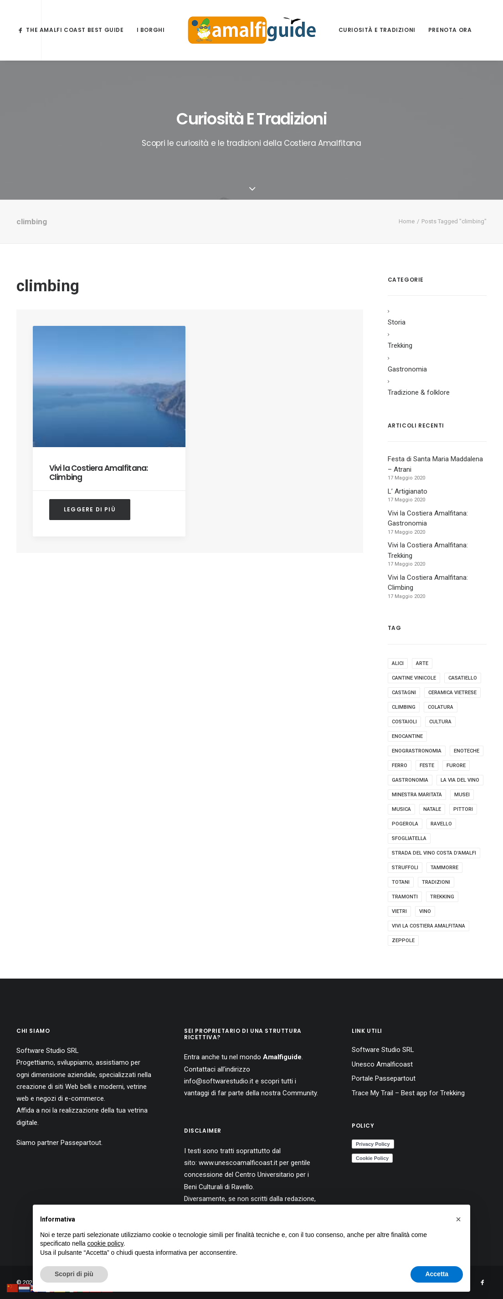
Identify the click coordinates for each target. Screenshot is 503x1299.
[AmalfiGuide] (252, 30)
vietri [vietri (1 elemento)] (399, 911)
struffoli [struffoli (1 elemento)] (405, 868)
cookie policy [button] (105, 1243)
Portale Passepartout (384, 1078)
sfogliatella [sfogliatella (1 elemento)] (409, 838)
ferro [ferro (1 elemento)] (399, 765)
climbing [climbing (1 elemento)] (404, 707)
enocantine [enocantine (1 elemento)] (407, 736)
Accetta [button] (436, 1274)
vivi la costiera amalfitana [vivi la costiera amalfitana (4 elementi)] (428, 926)
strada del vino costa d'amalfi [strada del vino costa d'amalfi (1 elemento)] (434, 853)
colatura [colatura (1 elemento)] (440, 707)
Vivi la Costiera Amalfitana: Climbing (98, 473)
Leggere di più (90, 509)
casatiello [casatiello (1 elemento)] (462, 678)
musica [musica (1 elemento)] (401, 809)
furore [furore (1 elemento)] (456, 765)
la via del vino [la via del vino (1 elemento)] (460, 780)
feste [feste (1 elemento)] (427, 765)
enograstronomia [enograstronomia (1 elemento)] (416, 751)
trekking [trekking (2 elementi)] (442, 897)
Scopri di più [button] (74, 1274)
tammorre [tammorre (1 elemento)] (444, 868)
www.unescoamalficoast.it (238, 1163)
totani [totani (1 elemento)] (401, 882)
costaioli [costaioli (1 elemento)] (404, 722)
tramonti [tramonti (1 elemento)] (405, 897)
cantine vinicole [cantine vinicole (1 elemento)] (414, 678)
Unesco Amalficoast (382, 1064)
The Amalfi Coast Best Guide (74, 30)
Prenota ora (450, 30)
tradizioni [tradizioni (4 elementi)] (436, 882)
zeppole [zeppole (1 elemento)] (403, 940)
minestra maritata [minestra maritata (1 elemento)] (417, 795)
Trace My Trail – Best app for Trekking (408, 1093)
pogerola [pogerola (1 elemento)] (405, 824)
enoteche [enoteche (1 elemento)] (466, 751)
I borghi (151, 30)
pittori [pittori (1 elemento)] (463, 809)
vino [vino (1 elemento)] (425, 911)
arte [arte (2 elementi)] (422, 663)
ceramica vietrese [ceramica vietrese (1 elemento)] (452, 693)
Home (407, 221)
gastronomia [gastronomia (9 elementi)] (410, 780)
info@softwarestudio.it (218, 1081)
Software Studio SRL (47, 1050)
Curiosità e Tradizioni (377, 30)
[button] (458, 1219)
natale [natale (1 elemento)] (432, 809)
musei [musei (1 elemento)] (462, 795)
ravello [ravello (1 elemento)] (441, 824)
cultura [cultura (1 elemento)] (440, 722)
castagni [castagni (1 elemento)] (404, 693)
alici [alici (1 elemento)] (398, 663)
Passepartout (81, 1143)
